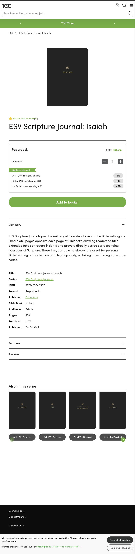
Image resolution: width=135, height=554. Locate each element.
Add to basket (67, 202)
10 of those (12, 6)
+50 (118, 186)
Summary (15, 225)
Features (14, 343)
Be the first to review (25, 118)
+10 (118, 181)
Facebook (118, 525)
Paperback (20, 149)
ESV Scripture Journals (39, 279)
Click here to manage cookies (66, 546)
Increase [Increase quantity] (121, 161)
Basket (124, 5)
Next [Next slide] (114, 23)
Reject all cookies (120, 547)
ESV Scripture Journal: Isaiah (35, 33)
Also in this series (22, 385)
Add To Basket (22, 437)
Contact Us (15, 525)
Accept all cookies (120, 540)
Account (117, 5)
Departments (16, 516)
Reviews (14, 354)
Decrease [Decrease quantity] (104, 161)
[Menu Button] (131, 5)
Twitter (112, 525)
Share (36, 118)
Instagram (124, 525)
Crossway (31, 297)
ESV (11, 33)
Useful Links (15, 510)
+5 (118, 175)
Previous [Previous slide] (20, 23)
